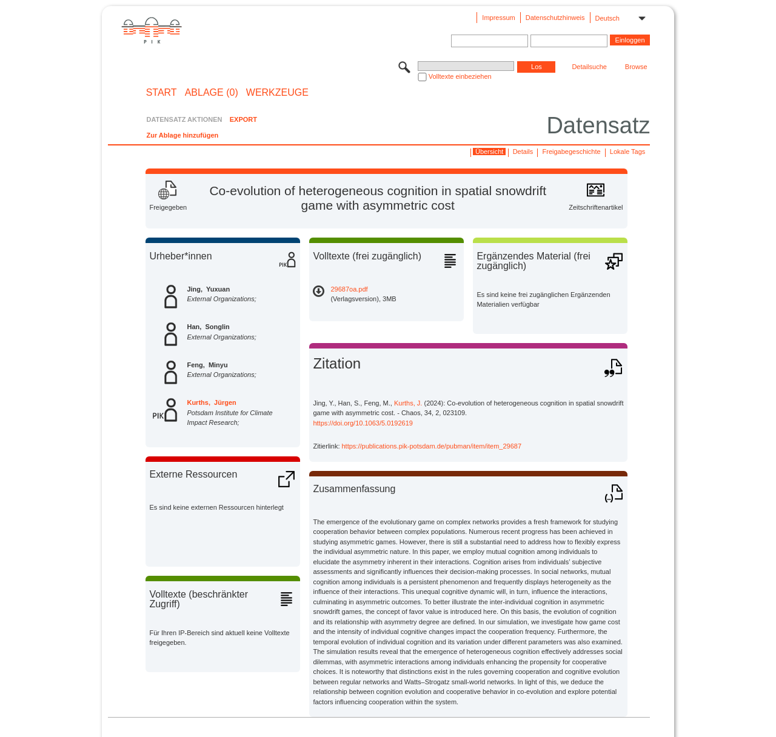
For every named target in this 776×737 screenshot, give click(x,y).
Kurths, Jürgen (211, 402)
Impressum (498, 17)
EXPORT (243, 119)
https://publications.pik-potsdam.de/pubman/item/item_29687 (432, 446)
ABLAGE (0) (211, 93)
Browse (636, 66)
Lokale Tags (628, 151)
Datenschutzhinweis (555, 17)
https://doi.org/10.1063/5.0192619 (363, 423)
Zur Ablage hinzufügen (182, 135)
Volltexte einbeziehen (460, 76)
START (161, 93)
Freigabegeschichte (572, 151)
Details (523, 151)
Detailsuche (589, 66)
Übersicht (489, 151)
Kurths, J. (408, 403)
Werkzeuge (277, 93)
